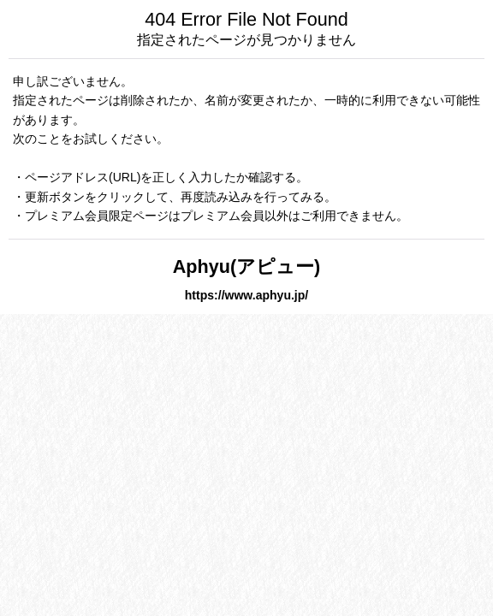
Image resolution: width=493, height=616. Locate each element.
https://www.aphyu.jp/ (246, 295)
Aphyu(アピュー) (247, 266)
